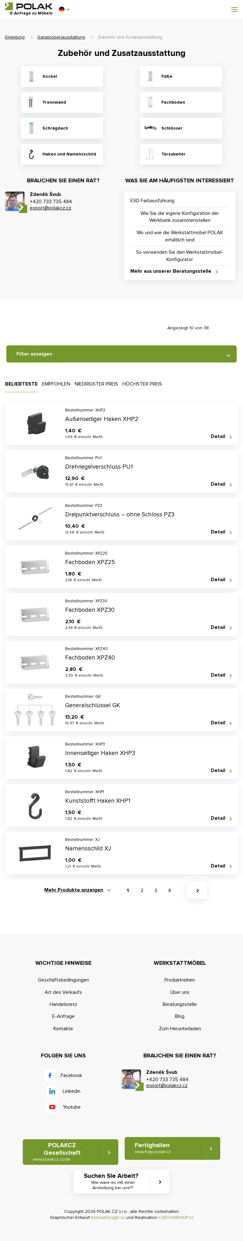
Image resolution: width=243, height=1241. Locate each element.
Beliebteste (21, 384)
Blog (179, 1016)
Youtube (72, 1107)
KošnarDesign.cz (108, 1217)
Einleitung (15, 37)
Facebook (71, 1075)
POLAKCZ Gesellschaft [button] (57, 1152)
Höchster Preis (142, 384)
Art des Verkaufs (63, 992)
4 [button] (169, 890)
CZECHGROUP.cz (176, 1217)
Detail (218, 437)
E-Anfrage (63, 1016)
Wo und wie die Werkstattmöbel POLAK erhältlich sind (180, 236)
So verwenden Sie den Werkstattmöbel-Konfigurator (179, 255)
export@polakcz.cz (50, 208)
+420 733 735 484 (51, 201)
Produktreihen (180, 980)
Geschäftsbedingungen (63, 980)
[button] (64, 9)
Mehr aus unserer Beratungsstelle (170, 271)
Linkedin (71, 1091)
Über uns (180, 992)
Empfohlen (56, 384)
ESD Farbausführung (152, 201)
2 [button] (141, 890)
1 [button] (128, 890)
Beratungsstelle (180, 1004)
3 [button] (155, 890)
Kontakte (63, 1028)
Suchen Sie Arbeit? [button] (113, 1181)
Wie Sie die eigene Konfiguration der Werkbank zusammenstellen (179, 216)
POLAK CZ (29, 6)
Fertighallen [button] (153, 1148)
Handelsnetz (63, 1004)
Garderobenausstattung (61, 37)
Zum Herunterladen (180, 1028)
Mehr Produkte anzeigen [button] (73, 890)
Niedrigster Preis (96, 384)
